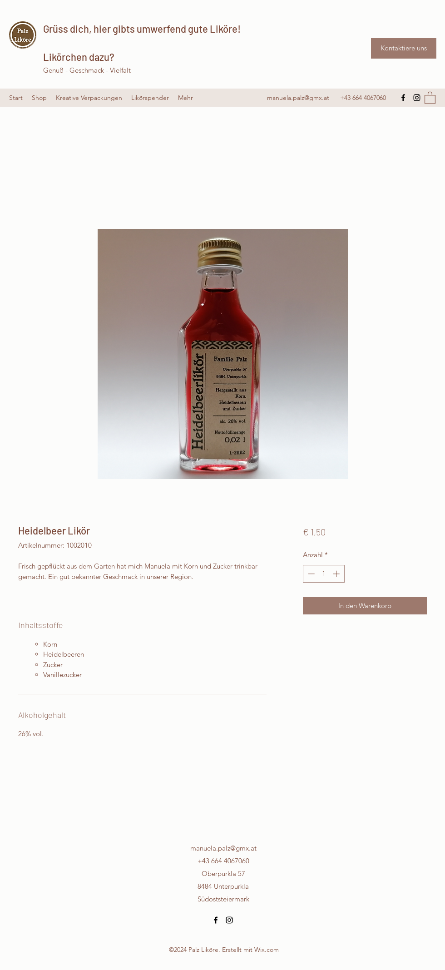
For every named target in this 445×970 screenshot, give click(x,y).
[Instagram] (416, 97)
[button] (430, 97)
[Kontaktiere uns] (403, 48)
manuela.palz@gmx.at (298, 98)
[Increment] (337, 573)
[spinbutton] (323, 573)
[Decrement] (310, 573)
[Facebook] (403, 97)
